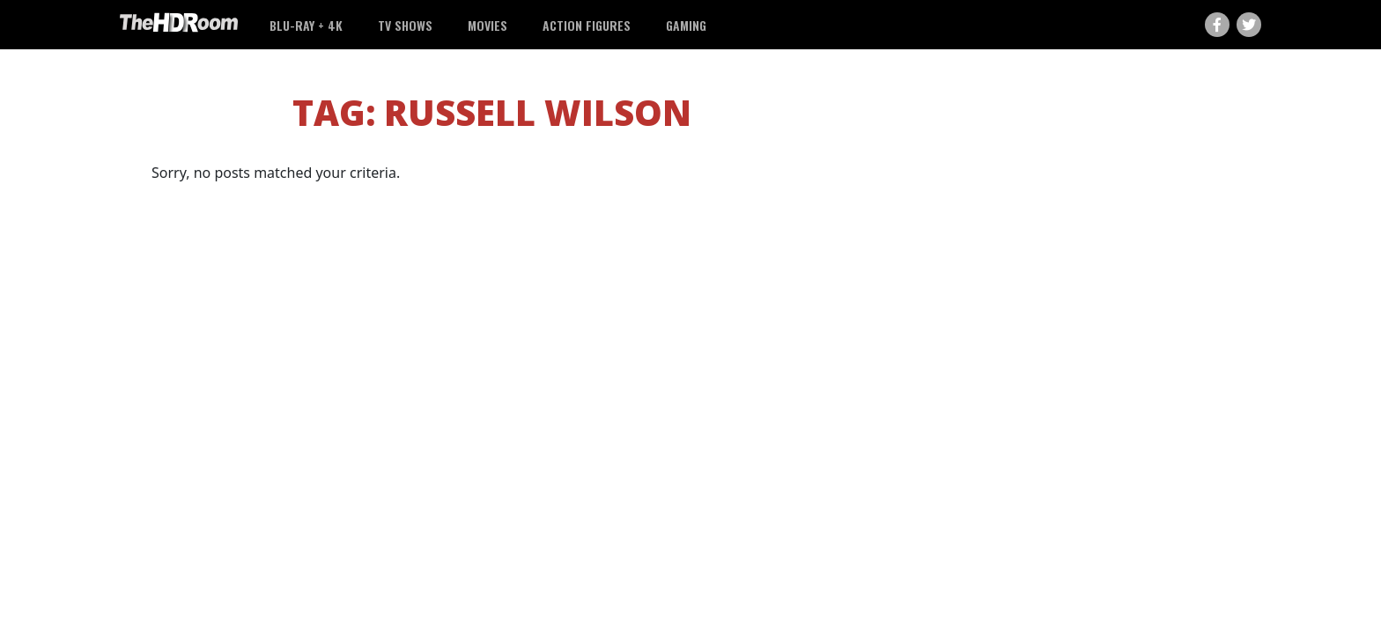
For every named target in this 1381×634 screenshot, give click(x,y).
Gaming (686, 25)
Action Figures (587, 25)
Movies (487, 25)
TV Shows (405, 25)
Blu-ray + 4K (306, 25)
